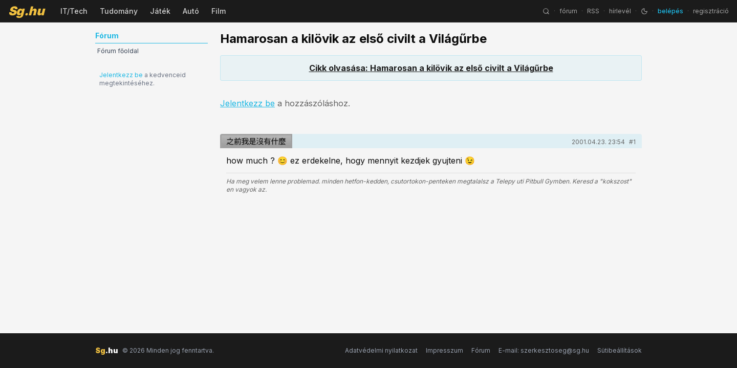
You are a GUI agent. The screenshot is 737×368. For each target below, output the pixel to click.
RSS (593, 11)
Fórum (480, 350)
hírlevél (620, 11)
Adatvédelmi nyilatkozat (381, 350)
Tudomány (119, 11)
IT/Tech (74, 11)
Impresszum (444, 350)
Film (218, 11)
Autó (191, 11)
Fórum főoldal (118, 51)
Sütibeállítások (619, 350)
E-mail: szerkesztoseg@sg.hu (543, 350)
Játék (160, 11)
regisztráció (711, 11)
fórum (568, 11)
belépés (670, 11)
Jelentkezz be (121, 75)
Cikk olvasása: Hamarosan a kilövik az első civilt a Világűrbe (431, 68)
